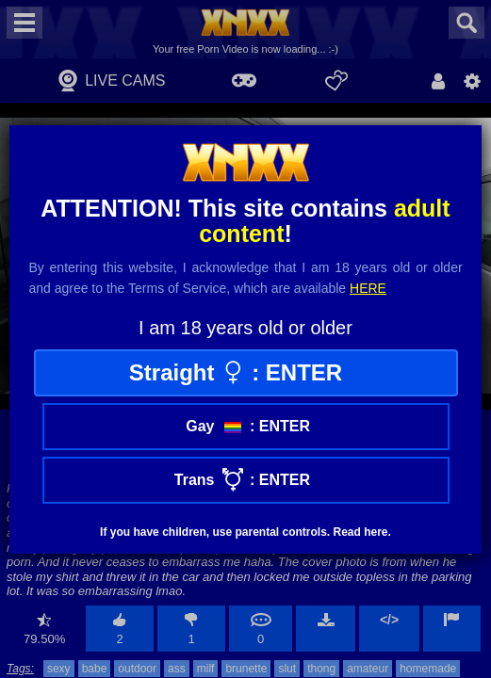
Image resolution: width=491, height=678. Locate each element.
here (368, 288)
